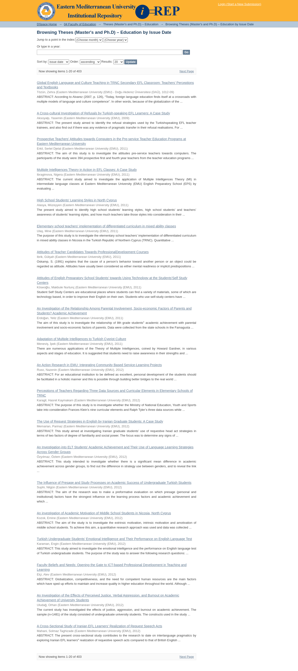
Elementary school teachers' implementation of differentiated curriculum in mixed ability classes (106, 226)
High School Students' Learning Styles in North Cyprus (77, 200)
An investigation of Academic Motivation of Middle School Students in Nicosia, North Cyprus (104, 513)
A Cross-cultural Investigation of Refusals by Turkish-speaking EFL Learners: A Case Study (103, 113)
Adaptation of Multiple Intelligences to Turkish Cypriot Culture (81, 339)
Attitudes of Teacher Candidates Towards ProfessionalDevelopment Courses (93, 252)
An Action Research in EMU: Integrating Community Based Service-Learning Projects (99, 365)
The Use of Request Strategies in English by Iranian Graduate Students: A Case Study (100, 421)
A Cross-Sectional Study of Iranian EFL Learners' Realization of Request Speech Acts (99, 626)
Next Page (186, 71)
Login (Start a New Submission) (239, 4)
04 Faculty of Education (80, 24)
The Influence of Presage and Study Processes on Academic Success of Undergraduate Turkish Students (114, 483)
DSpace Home (47, 24)
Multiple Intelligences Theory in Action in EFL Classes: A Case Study (87, 170)
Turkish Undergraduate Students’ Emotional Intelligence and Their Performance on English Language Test (114, 539)
